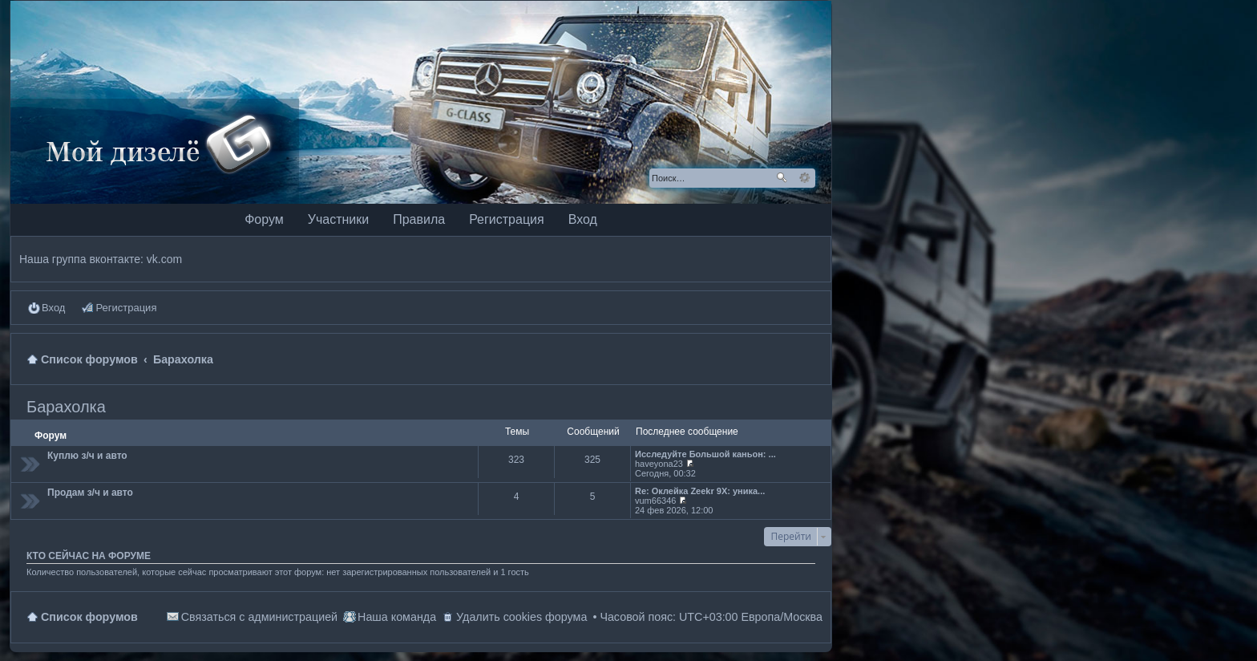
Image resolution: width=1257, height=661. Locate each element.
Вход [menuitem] (53, 308)
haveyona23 (659, 463)
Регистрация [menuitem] (125, 308)
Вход (582, 219)
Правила (419, 219)
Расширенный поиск (804, 178)
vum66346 (655, 500)
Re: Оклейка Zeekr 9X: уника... (700, 491)
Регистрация (506, 219)
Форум (264, 219)
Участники (338, 219)
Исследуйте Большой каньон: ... (705, 454)
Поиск (782, 178)
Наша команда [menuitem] (397, 616)
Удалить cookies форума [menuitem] (521, 616)
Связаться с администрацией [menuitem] (259, 616)
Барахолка (66, 407)
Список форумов (89, 616)
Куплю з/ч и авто (87, 455)
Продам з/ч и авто (90, 492)
